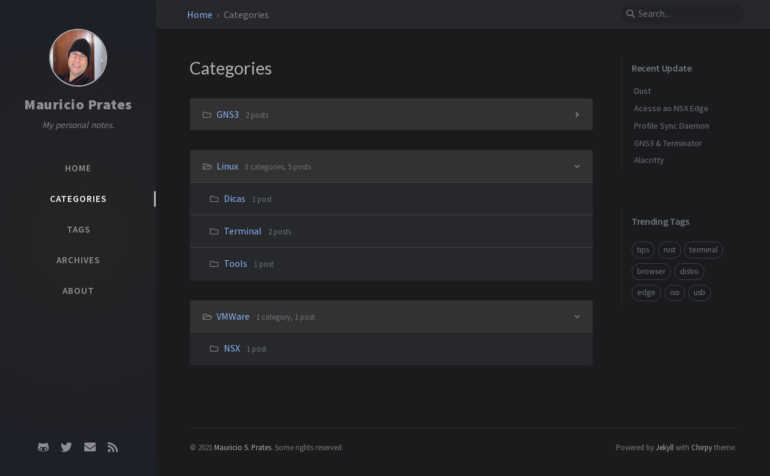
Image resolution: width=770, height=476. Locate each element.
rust (670, 250)
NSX (232, 348)
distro (689, 271)
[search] (682, 14)
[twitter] (66, 447)
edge (646, 292)
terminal (703, 250)
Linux (228, 166)
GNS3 (229, 114)
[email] (89, 447)
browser (651, 271)
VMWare (234, 316)
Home (199, 14)
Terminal (243, 231)
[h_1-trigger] (577, 165)
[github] (43, 447)
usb (700, 292)
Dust (642, 90)
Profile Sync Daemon (671, 125)
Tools (235, 263)
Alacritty (649, 159)
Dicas (234, 198)
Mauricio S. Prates (242, 447)
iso (675, 292)
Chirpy (701, 447)
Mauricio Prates (78, 104)
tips (643, 250)
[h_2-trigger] (577, 316)
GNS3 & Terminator (668, 143)
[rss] (112, 447)
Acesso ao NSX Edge (671, 108)
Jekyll (665, 447)
